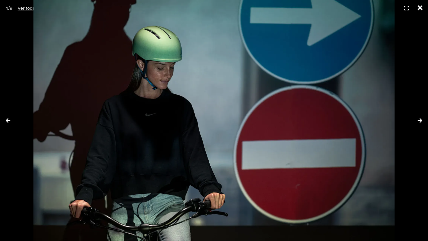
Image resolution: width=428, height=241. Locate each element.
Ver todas (27, 8)
